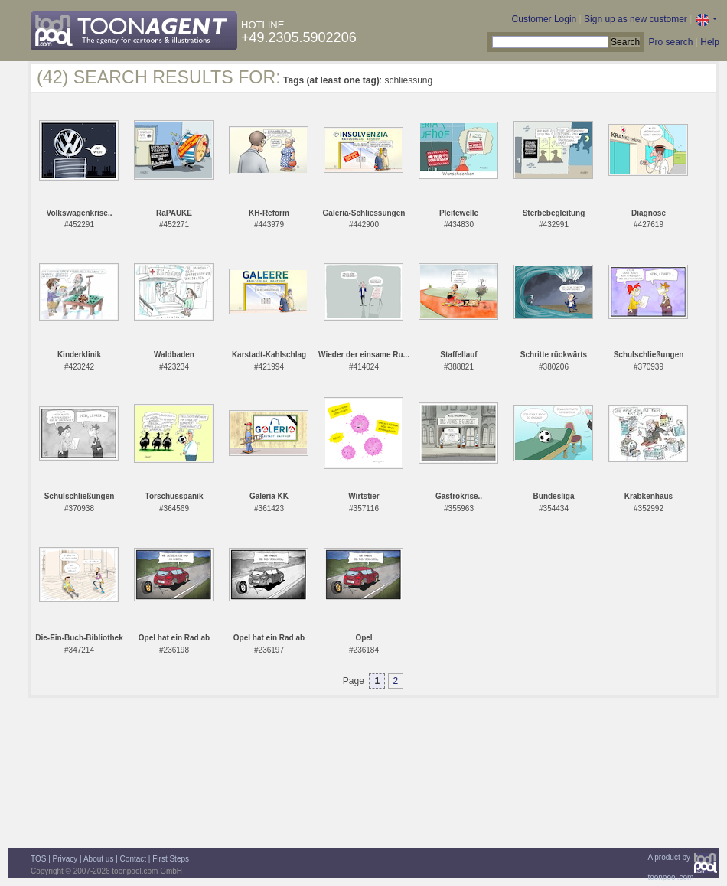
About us (98, 859)
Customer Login (544, 19)
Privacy (65, 859)
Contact (133, 859)
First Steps (170, 859)
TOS (38, 859)
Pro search (670, 42)
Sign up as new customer (635, 19)
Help (709, 42)
